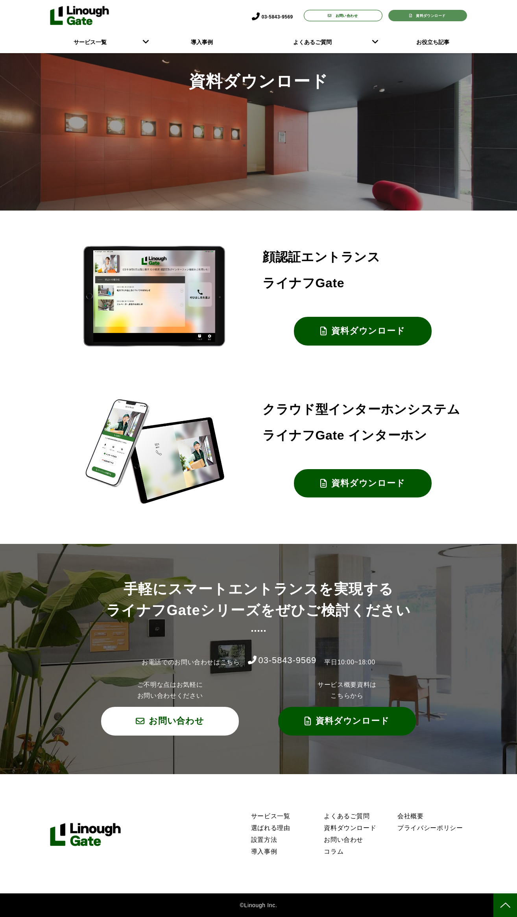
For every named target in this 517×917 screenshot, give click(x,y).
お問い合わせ (348, 15)
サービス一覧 (90, 42)
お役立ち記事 (432, 42)
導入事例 (202, 42)
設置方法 (264, 839)
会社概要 (410, 816)
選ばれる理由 (270, 828)
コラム (333, 851)
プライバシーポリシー (430, 828)
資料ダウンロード (432, 15)
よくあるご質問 (312, 42)
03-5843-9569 (270, 16)
